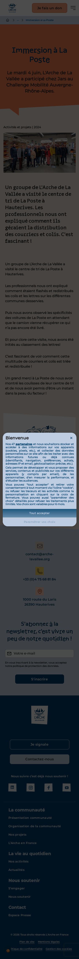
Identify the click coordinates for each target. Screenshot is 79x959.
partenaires (24, 444)
